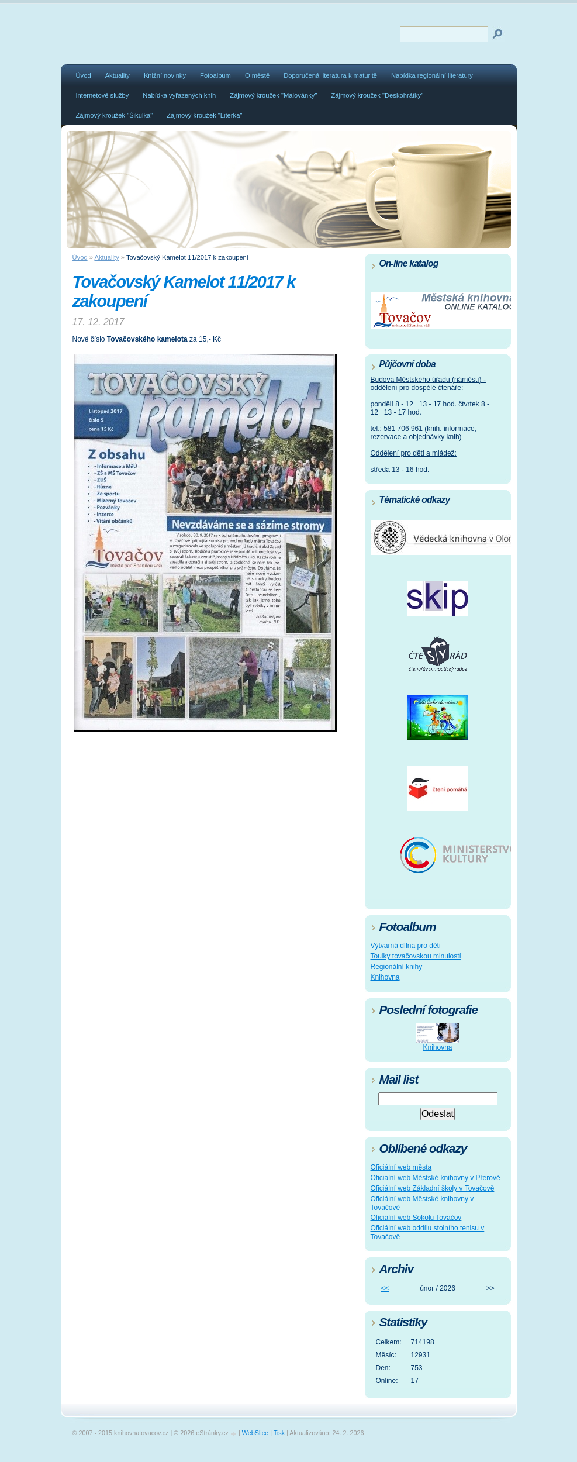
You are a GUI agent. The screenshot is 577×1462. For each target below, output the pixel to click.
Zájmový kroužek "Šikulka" (114, 115)
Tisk (279, 1432)
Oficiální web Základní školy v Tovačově (433, 1188)
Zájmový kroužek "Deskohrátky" (377, 95)
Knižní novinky (165, 75)
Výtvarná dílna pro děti (406, 946)
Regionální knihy (397, 967)
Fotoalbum (215, 75)
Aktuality (117, 75)
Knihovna (385, 977)
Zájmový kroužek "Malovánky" (273, 95)
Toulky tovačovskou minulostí (416, 956)
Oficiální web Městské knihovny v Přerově (435, 1178)
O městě (257, 75)
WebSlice (255, 1432)
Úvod (83, 75)
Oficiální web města (401, 1167)
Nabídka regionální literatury (432, 75)
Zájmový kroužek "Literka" (204, 115)
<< (385, 1288)
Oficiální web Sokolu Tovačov (416, 1217)
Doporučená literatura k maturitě (330, 75)
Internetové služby (102, 95)
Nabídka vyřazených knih (179, 95)
